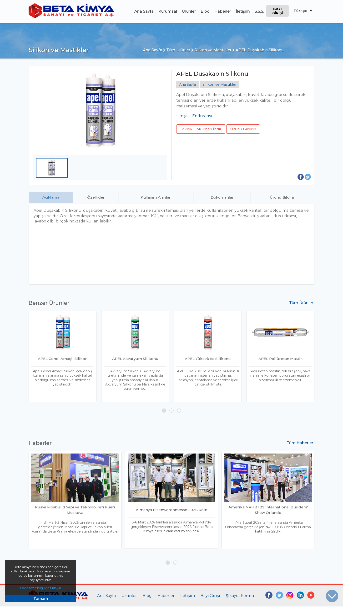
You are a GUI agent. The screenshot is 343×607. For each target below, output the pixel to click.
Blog (204, 11)
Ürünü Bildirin (246, 129)
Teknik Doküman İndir (202, 129)
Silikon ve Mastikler (211, 50)
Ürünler (189, 11)
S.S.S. (259, 11)
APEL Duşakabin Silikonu (258, 50)
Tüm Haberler (300, 444)
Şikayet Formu (240, 596)
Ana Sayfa (143, 11)
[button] (164, 411)
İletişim (243, 11)
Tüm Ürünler (176, 50)
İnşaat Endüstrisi (196, 116)
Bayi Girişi (277, 11)
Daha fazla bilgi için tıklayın (40, 588)
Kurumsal (167, 11)
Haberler (222, 11)
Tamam (40, 598)
